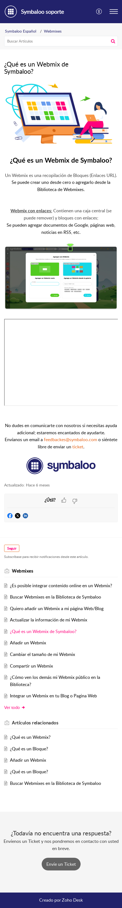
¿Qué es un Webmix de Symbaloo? (43, 631)
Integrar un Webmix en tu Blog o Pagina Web (53, 696)
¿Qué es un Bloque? (29, 749)
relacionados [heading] (35, 723)
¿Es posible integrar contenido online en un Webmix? (61, 586)
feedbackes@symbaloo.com (70, 439)
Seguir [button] (11, 548)
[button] (99, 11)
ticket (77, 447)
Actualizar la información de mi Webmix (48, 620)
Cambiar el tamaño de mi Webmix (42, 654)
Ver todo (14, 707)
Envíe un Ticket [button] (61, 864)
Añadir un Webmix (28, 643)
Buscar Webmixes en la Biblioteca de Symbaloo (55, 597)
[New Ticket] (61, 864)
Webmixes (53, 31)
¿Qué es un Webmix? (30, 737)
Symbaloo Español (20, 31)
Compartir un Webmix (31, 666)
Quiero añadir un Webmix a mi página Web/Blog (57, 608)
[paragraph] (61, 279)
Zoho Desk (72, 900)
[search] (61, 41)
